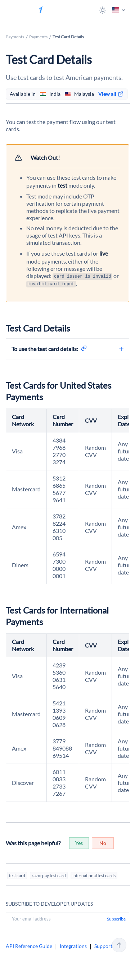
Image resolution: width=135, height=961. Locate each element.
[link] (110, 94)
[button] (102, 10)
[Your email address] (55, 918)
